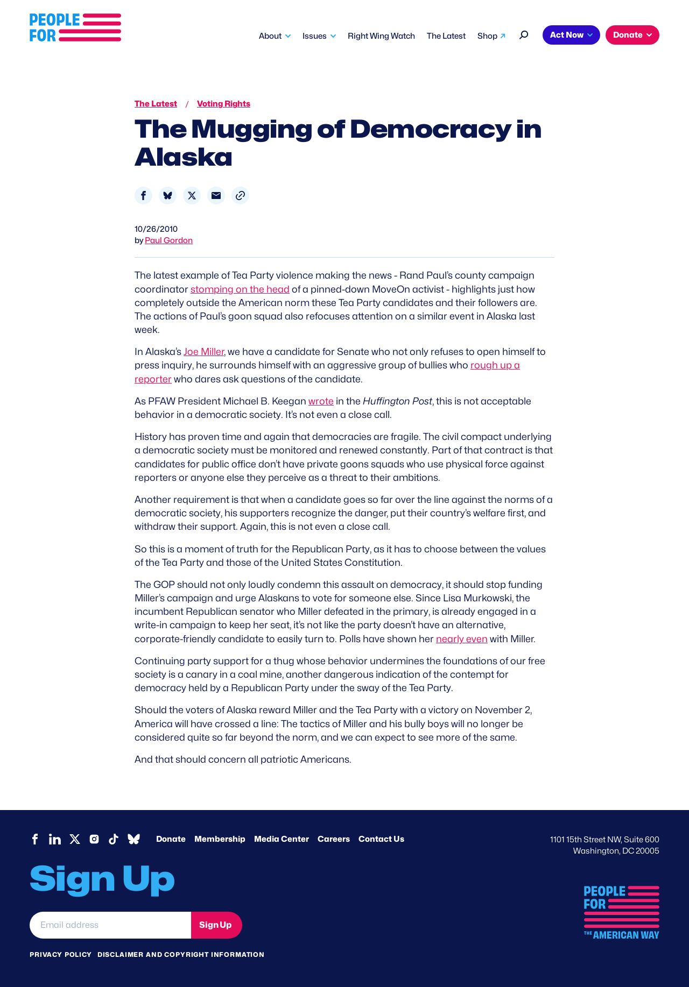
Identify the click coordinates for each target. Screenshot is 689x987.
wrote (321, 401)
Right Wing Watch (381, 36)
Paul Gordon (169, 240)
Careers (334, 839)
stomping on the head (240, 289)
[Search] (524, 33)
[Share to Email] (216, 195)
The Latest (446, 36)
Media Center (281, 839)
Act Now (566, 35)
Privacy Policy (61, 954)
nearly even (462, 638)
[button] (240, 195)
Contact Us (381, 839)
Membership (219, 839)
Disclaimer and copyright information (181, 954)
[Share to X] (192, 195)
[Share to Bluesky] (168, 195)
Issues (315, 36)
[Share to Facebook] (143, 195)
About (270, 36)
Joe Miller (204, 351)
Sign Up (215, 925)
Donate (628, 35)
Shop (487, 36)
